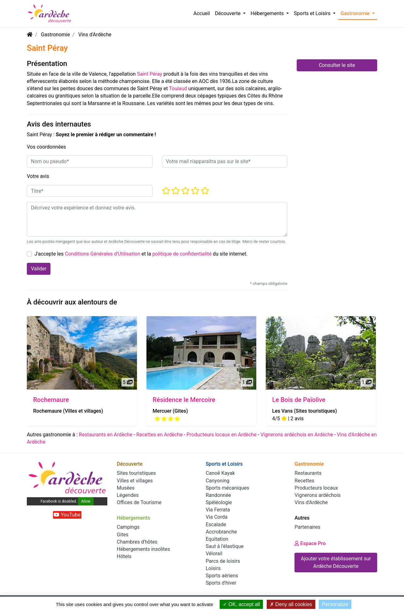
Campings (128, 527)
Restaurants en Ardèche (106, 435)
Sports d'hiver (221, 583)
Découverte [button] (228, 13)
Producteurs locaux (316, 488)
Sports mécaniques (227, 488)
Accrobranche (221, 532)
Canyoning (217, 481)
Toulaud (178, 88)
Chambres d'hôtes (137, 542)
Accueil (201, 13)
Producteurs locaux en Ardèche (222, 435)
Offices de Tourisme (139, 502)
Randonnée (218, 495)
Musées (125, 488)
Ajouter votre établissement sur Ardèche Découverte (336, 562)
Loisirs (213, 568)
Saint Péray (149, 74)
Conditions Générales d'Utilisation (102, 254)
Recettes (304, 481)
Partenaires (307, 527)
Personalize (335, 604)
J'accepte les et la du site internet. (141, 254)
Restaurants (308, 473)
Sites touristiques (136, 473)
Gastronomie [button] (356, 13)
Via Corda (217, 517)
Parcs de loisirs (223, 561)
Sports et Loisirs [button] (313, 13)
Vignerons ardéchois (317, 495)
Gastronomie (55, 35)
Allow (86, 501)
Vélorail (214, 554)
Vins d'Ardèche (94, 35)
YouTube (67, 515)
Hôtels (124, 556)
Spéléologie (219, 502)
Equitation (217, 539)
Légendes (128, 495)
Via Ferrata (218, 510)
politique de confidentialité (182, 254)
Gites (122, 535)
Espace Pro (310, 543)
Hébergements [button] (268, 13)
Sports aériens (222, 576)
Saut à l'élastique (225, 546)
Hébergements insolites (143, 549)
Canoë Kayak (220, 473)
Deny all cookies (291, 604)
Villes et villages (135, 481)
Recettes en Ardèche (159, 435)
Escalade (216, 525)
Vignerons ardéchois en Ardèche (296, 435)
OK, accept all (241, 604)
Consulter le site (337, 65)
